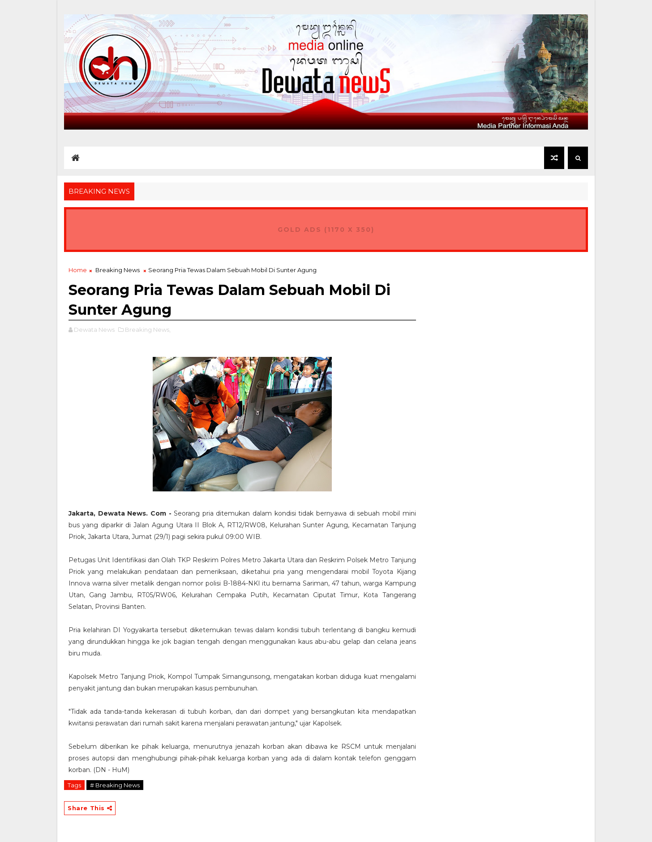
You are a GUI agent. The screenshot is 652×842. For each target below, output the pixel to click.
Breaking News (117, 269)
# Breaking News (115, 785)
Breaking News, (148, 329)
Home (78, 269)
